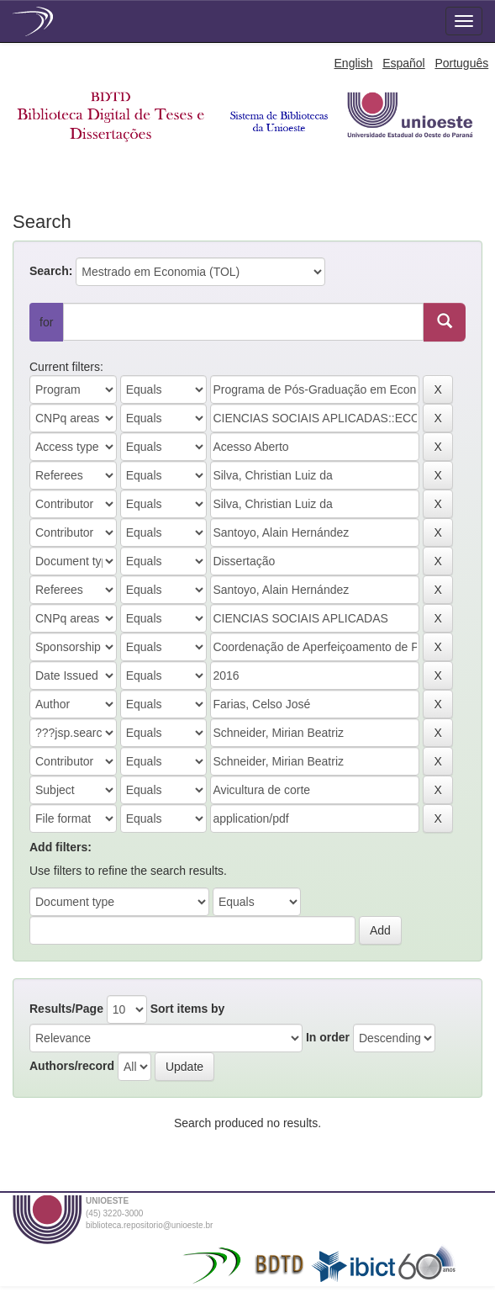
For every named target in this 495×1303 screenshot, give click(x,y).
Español (403, 63)
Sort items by (187, 1008)
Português (461, 63)
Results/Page (66, 1008)
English (353, 63)
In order (328, 1037)
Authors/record (71, 1066)
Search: (50, 271)
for (46, 322)
